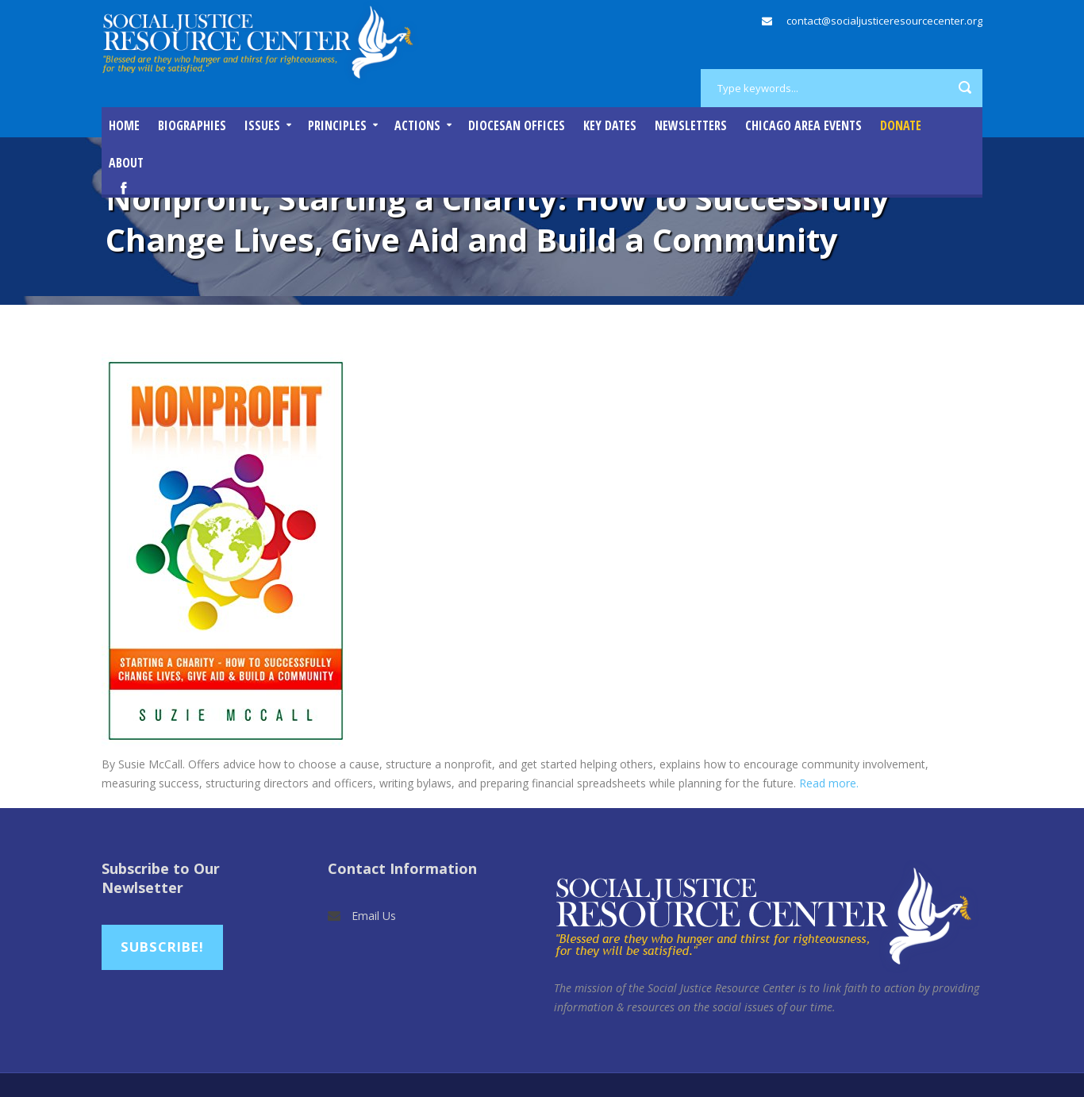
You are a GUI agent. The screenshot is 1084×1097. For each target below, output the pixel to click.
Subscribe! (162, 946)
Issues (262, 125)
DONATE (900, 125)
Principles (337, 125)
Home (124, 125)
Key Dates (609, 125)
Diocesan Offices (516, 125)
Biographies (192, 125)
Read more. (829, 783)
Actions (417, 125)
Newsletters (691, 125)
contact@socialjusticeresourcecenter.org (884, 20)
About (126, 162)
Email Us (374, 915)
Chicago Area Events (803, 125)
